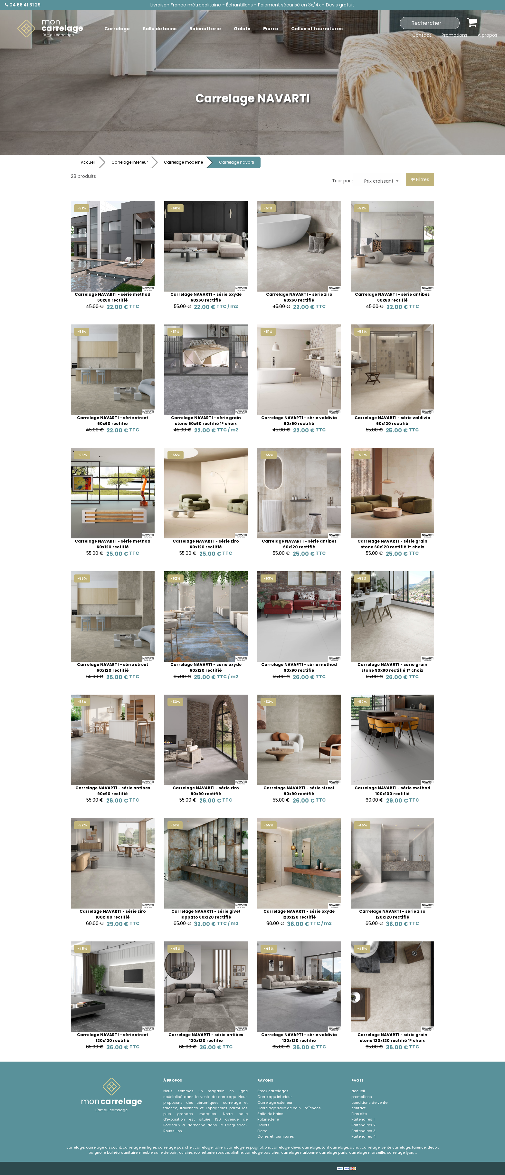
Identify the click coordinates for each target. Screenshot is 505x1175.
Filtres (420, 179)
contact (358, 1108)
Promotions (454, 35)
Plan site (359, 1113)
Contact (421, 35)
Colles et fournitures (275, 1136)
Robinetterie (268, 1119)
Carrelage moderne (183, 162)
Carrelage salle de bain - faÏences (289, 1108)
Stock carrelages (273, 1090)
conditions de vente (369, 1102)
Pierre (262, 1130)
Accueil (88, 162)
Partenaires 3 (363, 1130)
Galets (263, 1125)
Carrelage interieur (129, 162)
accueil (358, 1090)
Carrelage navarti (236, 162)
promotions (361, 1096)
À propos (487, 35)
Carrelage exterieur (274, 1102)
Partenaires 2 (363, 1125)
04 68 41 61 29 (23, 5)
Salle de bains (270, 1113)
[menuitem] (50, 29)
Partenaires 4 (363, 1136)
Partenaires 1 (363, 1119)
